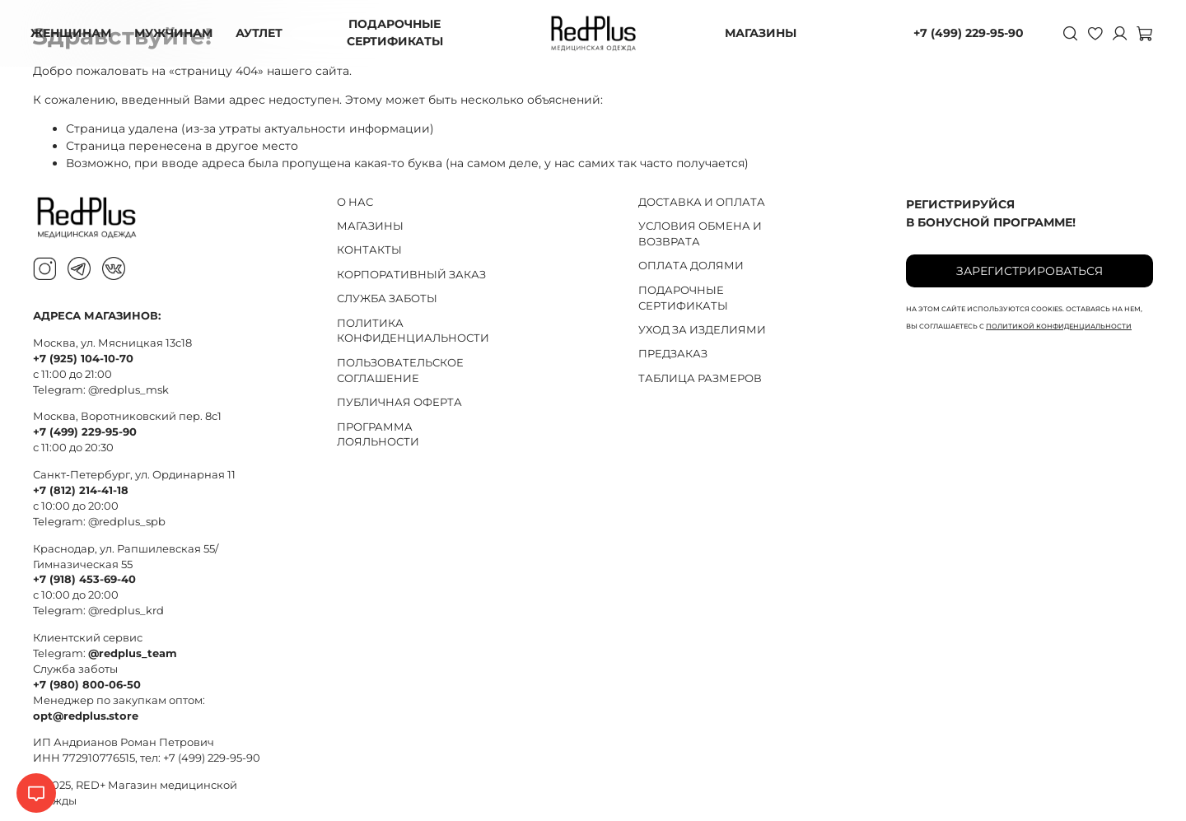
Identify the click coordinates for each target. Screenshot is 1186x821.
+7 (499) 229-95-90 (966, 33)
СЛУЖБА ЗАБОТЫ (387, 298)
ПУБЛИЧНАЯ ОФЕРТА (399, 402)
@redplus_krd (126, 610)
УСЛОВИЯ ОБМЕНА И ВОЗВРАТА (700, 234)
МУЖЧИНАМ (176, 33)
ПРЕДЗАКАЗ (672, 354)
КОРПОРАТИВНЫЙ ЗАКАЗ (411, 274)
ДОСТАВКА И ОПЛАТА (701, 202)
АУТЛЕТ (261, 33)
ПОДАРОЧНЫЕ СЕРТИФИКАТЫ (396, 32)
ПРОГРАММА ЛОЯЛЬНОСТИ (378, 435)
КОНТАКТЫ (369, 250)
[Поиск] (1067, 33)
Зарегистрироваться (1029, 271)
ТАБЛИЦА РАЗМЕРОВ (700, 378)
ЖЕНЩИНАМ (73, 33)
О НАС (355, 202)
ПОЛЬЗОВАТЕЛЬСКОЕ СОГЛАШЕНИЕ (400, 371)
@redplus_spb (127, 521)
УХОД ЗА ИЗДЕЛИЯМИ (702, 330)
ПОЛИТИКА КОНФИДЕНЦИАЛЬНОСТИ (413, 331)
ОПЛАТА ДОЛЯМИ (691, 265)
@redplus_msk (128, 390)
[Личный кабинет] (1116, 33)
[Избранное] (1092, 33)
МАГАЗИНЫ (760, 33)
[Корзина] (1141, 33)
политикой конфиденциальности (1059, 326)
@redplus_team (132, 653)
